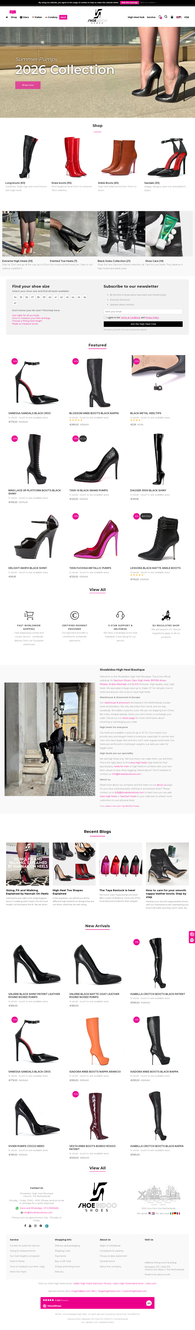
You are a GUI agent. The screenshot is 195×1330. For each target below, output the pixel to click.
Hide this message (130, 3)
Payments (60, 1256)
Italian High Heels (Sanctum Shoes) (92, 1283)
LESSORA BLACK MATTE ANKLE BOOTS (155, 568)
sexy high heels (138, 762)
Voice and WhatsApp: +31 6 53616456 (36, 1208)
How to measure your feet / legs (27, 1266)
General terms (107, 1261)
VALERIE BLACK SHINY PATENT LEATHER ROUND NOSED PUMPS (34, 996)
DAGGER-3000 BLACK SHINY (148, 490)
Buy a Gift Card (63, 1261)
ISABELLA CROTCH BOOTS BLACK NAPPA (157, 1146)
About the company (110, 1266)
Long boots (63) (28, 187)
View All (97, 589)
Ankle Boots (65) (121, 187)
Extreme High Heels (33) (26, 265)
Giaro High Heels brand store (128, 1283)
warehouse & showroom (117, 702)
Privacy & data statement (113, 1256)
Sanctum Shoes (122, 680)
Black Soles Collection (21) (121, 265)
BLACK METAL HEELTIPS (145, 413)
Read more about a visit (157, 1274)
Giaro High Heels (141, 680)
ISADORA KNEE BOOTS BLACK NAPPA (154, 1071)
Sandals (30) (167, 187)
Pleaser (104, 684)
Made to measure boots (25, 323)
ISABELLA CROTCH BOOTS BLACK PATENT (157, 994)
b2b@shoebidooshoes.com (129, 792)
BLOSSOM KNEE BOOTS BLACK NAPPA (94, 413)
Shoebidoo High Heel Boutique (122, 669)
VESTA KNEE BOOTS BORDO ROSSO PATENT (92, 1148)
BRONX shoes (158, 680)
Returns (59, 1271)
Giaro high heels (108, 796)
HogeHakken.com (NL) (83, 1291)
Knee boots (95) (74, 187)
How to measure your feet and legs (31, 318)
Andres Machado (118, 684)
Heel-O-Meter (17, 1261)
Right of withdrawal (110, 1245)
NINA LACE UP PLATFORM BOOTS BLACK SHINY (34, 492)
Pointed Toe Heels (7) (71, 263)
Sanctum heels (128, 796)
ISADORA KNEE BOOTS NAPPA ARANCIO (95, 1071)
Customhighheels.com (134, 1291)
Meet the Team (18, 1271)
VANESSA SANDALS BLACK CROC (29, 413)
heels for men (121, 766)
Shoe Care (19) (164, 263)
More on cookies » (148, 3)
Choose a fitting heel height (27, 321)
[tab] (97, 926)
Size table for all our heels (25, 315)
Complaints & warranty (112, 1250)
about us (161, 785)
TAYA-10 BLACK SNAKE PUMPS (88, 490)
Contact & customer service (25, 1245)
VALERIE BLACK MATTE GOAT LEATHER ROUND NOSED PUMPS (94, 996)
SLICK (135, 684)
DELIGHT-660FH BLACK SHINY (27, 568)
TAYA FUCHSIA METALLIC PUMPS (90, 568)
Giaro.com (151, 1283)
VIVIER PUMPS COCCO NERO (26, 1146)
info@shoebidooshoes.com (126, 774)
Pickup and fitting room (67, 1266)
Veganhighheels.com (109, 1291)
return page (128, 718)
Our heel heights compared (24, 1256)
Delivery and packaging (67, 1245)
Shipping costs (62, 1250)
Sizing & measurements (22, 1250)
